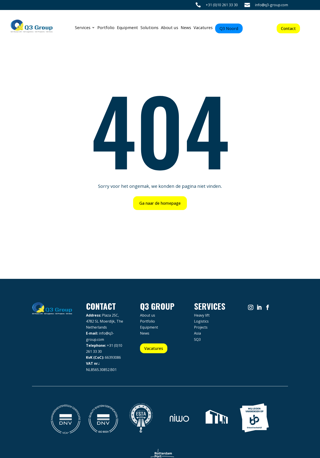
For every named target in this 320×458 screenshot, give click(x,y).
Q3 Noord (229, 28)
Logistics (201, 321)
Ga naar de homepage (160, 203)
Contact (288, 28)
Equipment (127, 28)
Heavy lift (202, 315)
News (186, 28)
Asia (197, 333)
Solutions (149, 28)
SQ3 (197, 339)
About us (169, 28)
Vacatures (203, 28)
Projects (201, 327)
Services (82, 28)
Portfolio (105, 28)
